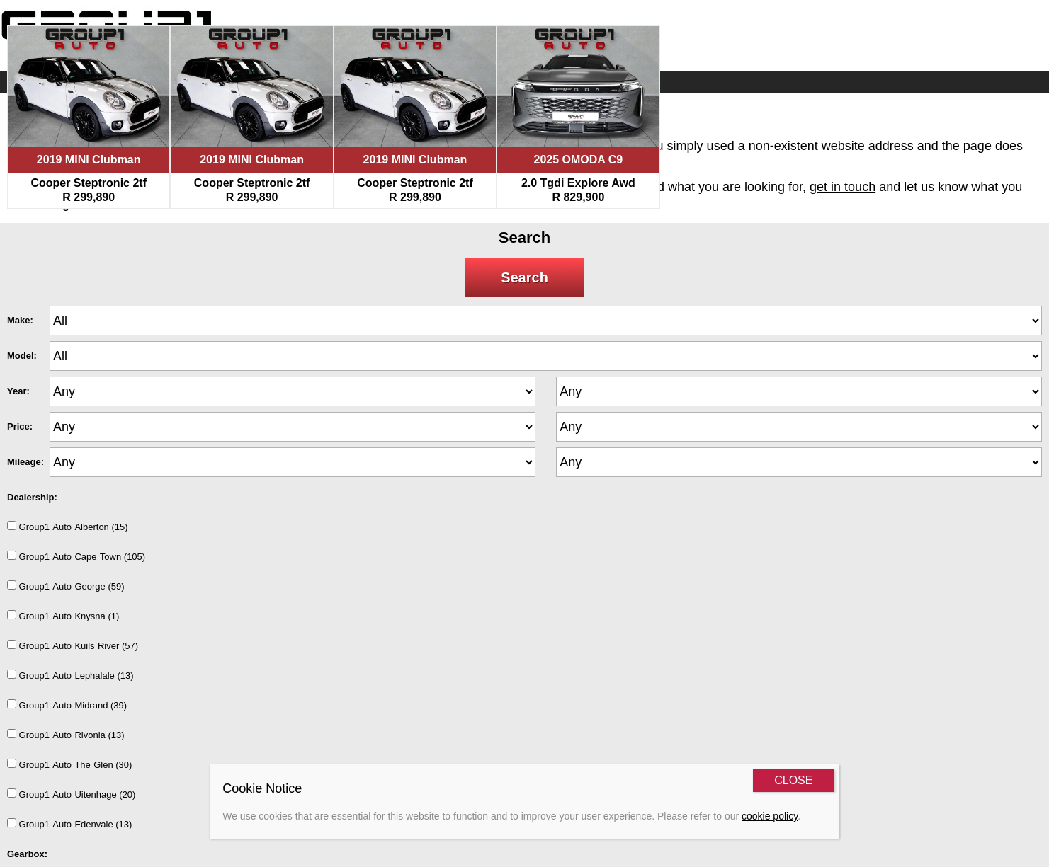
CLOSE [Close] (793, 780)
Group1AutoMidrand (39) (67, 705)
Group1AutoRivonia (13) (66, 734)
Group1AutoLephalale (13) (70, 675)
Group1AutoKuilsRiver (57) (72, 645)
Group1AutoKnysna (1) (63, 615)
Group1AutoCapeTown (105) (76, 556)
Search (524, 277)
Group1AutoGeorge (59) (66, 586)
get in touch (842, 187)
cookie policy (770, 816)
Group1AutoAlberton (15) (67, 526)
